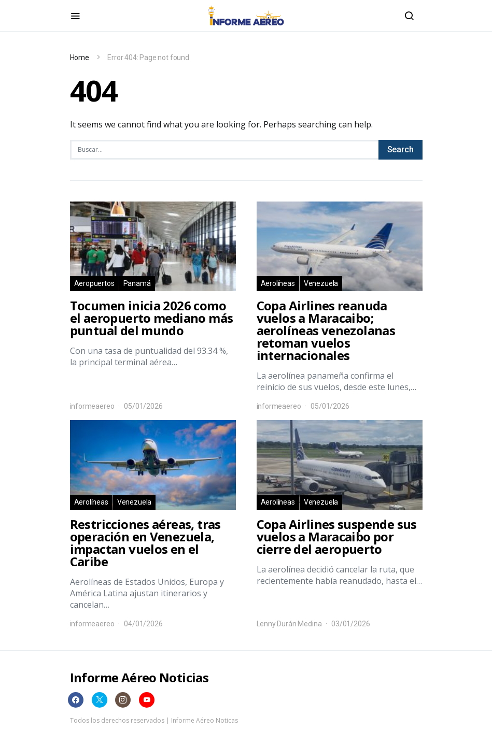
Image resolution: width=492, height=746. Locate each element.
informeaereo (92, 406)
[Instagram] (123, 700)
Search (400, 149)
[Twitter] (99, 700)
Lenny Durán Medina (289, 624)
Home (79, 57)
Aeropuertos (94, 283)
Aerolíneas (278, 283)
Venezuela (321, 283)
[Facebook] (75, 700)
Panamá (137, 283)
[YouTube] (146, 700)
